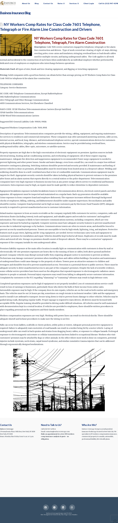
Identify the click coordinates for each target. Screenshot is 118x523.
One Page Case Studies (69, 514)
